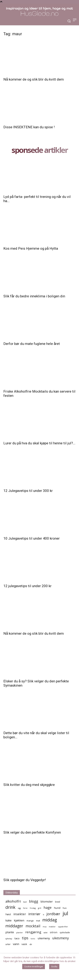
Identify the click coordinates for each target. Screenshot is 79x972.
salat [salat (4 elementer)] (45, 932)
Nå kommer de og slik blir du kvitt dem (33, 79)
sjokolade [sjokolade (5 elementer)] (65, 932)
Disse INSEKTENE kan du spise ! (29, 127)
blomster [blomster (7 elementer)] (47, 901)
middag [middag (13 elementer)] (49, 920)
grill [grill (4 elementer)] (39, 908)
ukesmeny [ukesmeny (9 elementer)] (60, 938)
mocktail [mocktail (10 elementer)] (33, 926)
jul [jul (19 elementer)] (65, 913)
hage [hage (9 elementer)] (48, 907)
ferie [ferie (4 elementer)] (25, 908)
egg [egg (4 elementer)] (19, 908)
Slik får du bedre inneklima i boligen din (34, 296)
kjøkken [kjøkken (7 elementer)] (19, 920)
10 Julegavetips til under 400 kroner (31, 538)
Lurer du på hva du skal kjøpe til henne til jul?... (39, 443)
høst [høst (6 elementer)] (8, 914)
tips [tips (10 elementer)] (25, 938)
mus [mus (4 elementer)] (44, 926)
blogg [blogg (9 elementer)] (33, 901)
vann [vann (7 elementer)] (16, 944)
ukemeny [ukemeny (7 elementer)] (44, 938)
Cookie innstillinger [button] (33, 966)
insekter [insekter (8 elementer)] (19, 914)
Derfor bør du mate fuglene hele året (31, 344)
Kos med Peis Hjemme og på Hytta (30, 248)
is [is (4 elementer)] (43, 914)
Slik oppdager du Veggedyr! (24, 880)
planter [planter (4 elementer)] (19, 932)
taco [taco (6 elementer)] (16, 938)
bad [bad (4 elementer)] (25, 902)
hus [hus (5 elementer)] (65, 907)
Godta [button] (54, 966)
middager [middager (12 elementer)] (14, 926)
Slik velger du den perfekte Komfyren (32, 832)
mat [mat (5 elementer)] (38, 920)
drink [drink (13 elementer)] (10, 907)
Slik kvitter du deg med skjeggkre (29, 785)
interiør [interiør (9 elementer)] (34, 914)
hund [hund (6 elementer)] (57, 907)
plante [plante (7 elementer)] (9, 932)
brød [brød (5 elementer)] (57, 901)
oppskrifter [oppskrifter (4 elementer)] (63, 926)
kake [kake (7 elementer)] (8, 920)
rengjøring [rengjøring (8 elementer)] (33, 932)
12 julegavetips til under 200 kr (27, 586)
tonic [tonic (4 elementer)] (33, 938)
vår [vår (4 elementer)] (30, 944)
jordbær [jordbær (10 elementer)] (53, 914)
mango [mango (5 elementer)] (30, 920)
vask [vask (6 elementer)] (24, 944)
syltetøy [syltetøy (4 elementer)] (8, 938)
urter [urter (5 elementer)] (8, 944)
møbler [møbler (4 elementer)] (52, 926)
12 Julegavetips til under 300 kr (28, 491)
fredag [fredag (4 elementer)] (33, 908)
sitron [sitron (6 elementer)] (53, 932)
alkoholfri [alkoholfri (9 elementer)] (13, 901)
